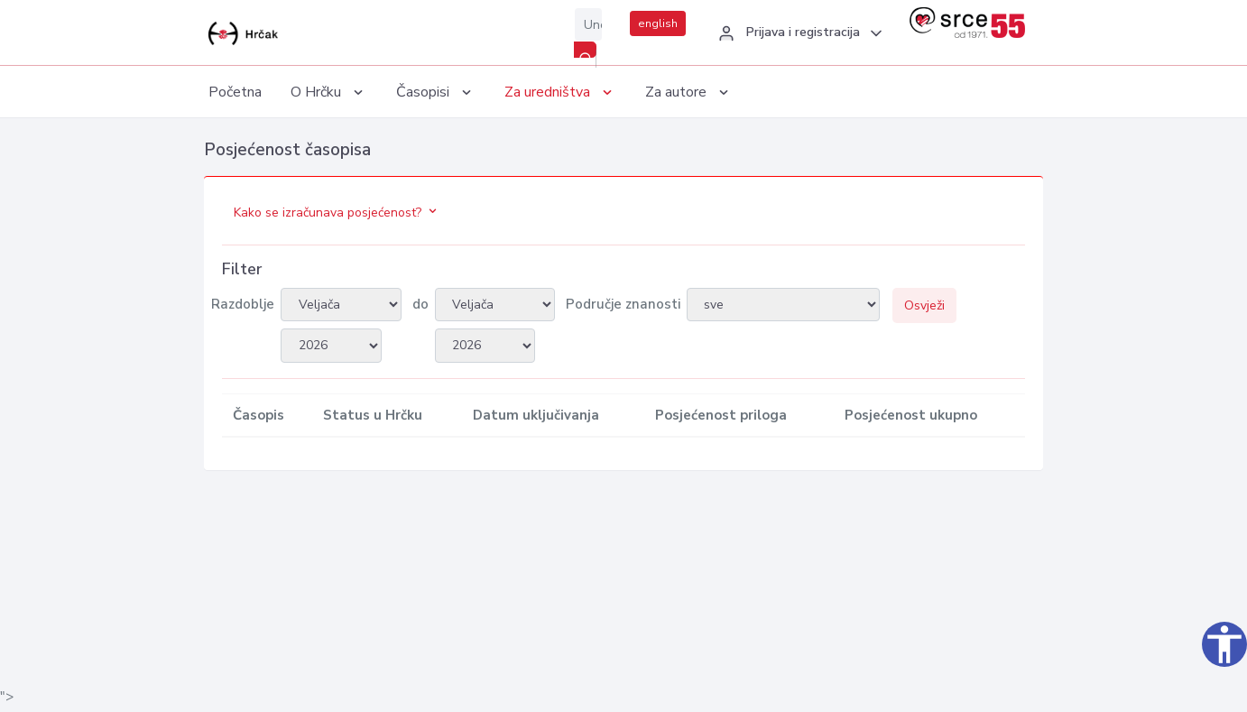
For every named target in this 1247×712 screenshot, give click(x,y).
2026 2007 (331, 345)
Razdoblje (242, 304)
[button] (797, 33)
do (420, 304)
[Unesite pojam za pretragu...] (588, 24)
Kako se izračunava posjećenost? (337, 212)
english (658, 23)
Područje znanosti (623, 304)
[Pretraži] (584, 50)
